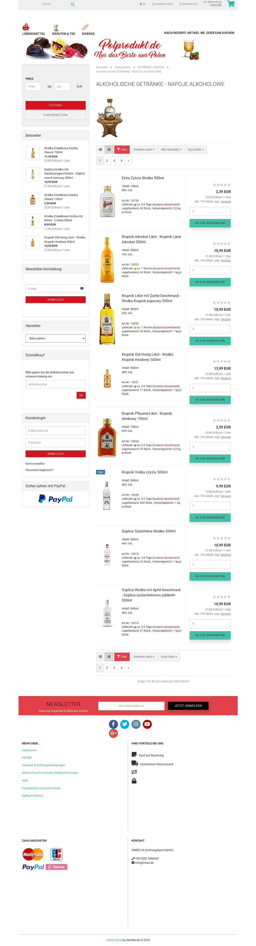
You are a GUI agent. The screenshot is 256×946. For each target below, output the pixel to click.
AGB (25, 780)
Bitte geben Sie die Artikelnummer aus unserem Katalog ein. (50, 374)
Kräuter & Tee (63, 31)
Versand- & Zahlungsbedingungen (43, 765)
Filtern (55, 105)
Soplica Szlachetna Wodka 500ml (149, 531)
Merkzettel (188, 4)
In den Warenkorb (210, 223)
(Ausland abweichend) (166, 204)
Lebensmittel (33, 31)
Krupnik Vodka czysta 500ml (144, 472)
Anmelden (55, 299)
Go (81, 395)
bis (49, 86)
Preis (29, 78)
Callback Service (32, 795)
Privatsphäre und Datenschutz (41, 788)
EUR (78, 86)
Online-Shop (114, 940)
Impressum (29, 750)
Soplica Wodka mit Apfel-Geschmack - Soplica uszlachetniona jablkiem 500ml (151, 595)
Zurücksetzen (55, 115)
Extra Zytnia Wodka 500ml (143, 178)
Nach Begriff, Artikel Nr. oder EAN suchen (199, 33)
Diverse (88, 31)
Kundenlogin (163, 4)
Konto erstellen (35, 463)
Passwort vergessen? (39, 470)
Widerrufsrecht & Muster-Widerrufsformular (50, 772)
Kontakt (27, 757)
